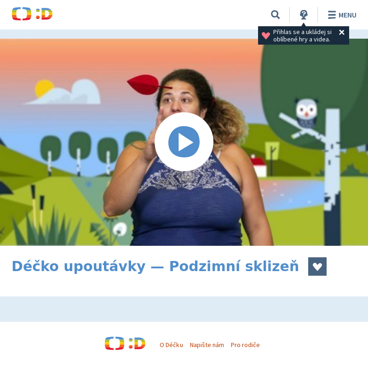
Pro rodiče (245, 345)
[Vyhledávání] (275, 14)
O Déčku (171, 345)
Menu (340, 15)
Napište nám (207, 345)
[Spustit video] (184, 142)
